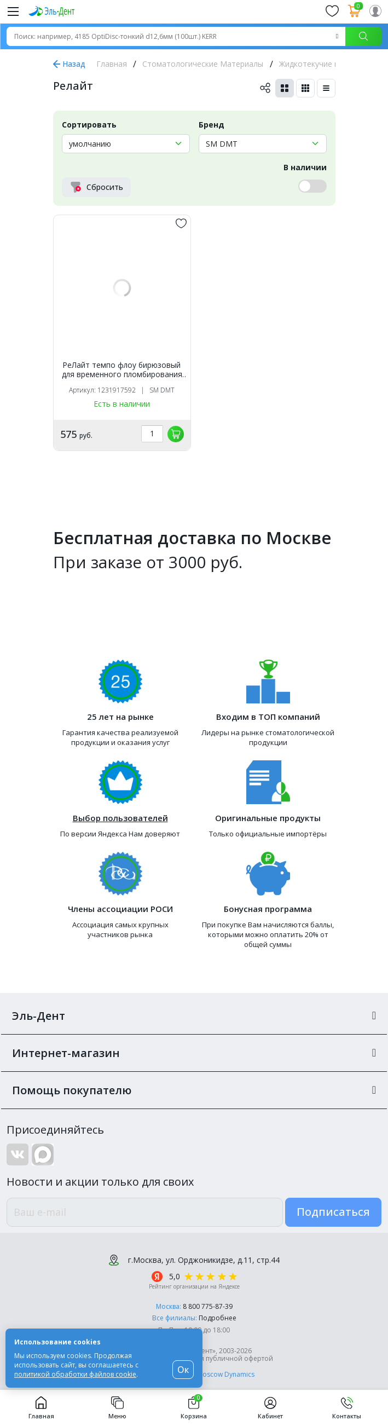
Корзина (194, 1407)
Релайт (73, 86)
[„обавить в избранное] (181, 223)
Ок (183, 1370)
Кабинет (270, 1407)
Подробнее (217, 1318)
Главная (111, 64)
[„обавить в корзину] (175, 434)
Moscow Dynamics (225, 1374)
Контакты (346, 1407)
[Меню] (13, 11)
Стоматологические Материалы (202, 64)
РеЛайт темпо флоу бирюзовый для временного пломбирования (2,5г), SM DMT (122, 370)
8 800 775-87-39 (208, 1306)
